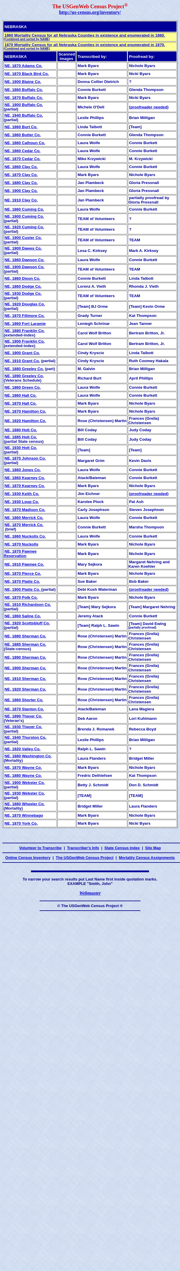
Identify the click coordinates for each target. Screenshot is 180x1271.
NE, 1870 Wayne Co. (23, 767)
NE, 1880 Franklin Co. (24, 330)
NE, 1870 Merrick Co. (23, 525)
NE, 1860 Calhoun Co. (24, 143)
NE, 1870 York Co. (21, 823)
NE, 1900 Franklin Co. (24, 341)
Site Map (153, 848)
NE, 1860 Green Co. (22, 387)
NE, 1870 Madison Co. (24, 509)
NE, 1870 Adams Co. (23, 66)
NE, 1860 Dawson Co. (24, 260)
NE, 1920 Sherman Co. (25, 689)
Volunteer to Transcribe (40, 848)
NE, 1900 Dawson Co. (24, 267)
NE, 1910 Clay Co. (21, 200)
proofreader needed (148, 107)
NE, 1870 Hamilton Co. (25, 411)
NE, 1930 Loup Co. (21, 501)
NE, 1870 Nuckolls (21, 544)
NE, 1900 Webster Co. (24, 782)
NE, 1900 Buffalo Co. (23, 104)
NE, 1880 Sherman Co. (25, 636)
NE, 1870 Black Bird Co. (26, 73)
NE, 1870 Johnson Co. (25, 458)
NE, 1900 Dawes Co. (23, 248)
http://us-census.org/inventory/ (90, 12)
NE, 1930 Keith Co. (21, 494)
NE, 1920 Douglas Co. (24, 304)
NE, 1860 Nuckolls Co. (25, 536)
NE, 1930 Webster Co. (24, 793)
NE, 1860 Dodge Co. (23, 286)
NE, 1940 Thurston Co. (25, 737)
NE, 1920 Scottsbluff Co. (27, 623)
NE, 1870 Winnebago (23, 815)
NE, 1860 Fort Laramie (25, 323)
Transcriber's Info (83, 848)
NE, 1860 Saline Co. (22, 616)
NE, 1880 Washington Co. (28, 756)
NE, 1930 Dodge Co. (23, 293)
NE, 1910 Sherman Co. (25, 678)
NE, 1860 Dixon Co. (22, 278)
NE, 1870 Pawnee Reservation (20, 553)
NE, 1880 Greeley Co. (24, 369)
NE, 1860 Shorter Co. (23, 700)
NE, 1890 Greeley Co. (24, 376)
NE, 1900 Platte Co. (22, 589)
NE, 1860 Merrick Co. (23, 517)
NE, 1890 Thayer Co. (23, 716)
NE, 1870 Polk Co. (21, 597)
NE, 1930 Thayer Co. (23, 727)
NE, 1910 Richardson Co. (27, 604)
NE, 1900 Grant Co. (22, 353)
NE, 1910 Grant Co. (22, 361)
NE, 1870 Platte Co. (22, 581)
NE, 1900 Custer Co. (23, 237)
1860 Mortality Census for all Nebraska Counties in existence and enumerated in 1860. (84, 37)
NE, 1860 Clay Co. (21, 167)
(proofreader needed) (148, 494)
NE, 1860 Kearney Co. (24, 478)
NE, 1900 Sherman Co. (25, 668)
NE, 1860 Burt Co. (20, 127)
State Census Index (122, 848)
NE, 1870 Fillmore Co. (24, 315)
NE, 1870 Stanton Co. (24, 709)
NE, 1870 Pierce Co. (22, 573)
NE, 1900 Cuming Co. (24, 216)
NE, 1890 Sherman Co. (25, 657)
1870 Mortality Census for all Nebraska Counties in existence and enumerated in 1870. (84, 46)
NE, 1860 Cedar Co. (22, 151)
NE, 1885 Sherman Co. (25, 644)
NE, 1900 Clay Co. (21, 190)
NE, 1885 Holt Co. (20, 437)
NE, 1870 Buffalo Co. (23, 97)
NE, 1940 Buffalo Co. (23, 115)
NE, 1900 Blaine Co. (22, 81)
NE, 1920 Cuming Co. (24, 227)
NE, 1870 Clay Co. (21, 174)
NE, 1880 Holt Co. (20, 430)
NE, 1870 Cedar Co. (22, 159)
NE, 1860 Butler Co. (22, 135)
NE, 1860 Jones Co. (22, 470)
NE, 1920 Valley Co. (22, 749)
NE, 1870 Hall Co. (20, 403)
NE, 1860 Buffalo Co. (23, 89)
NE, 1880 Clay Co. (21, 182)
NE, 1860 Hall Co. (20, 395)
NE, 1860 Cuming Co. (24, 209)
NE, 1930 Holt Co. (20, 447)
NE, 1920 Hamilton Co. (25, 421)
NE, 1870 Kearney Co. (24, 486)
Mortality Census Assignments (147, 857)
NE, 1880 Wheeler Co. (24, 804)
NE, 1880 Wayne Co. (23, 775)
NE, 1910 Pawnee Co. (24, 564)
